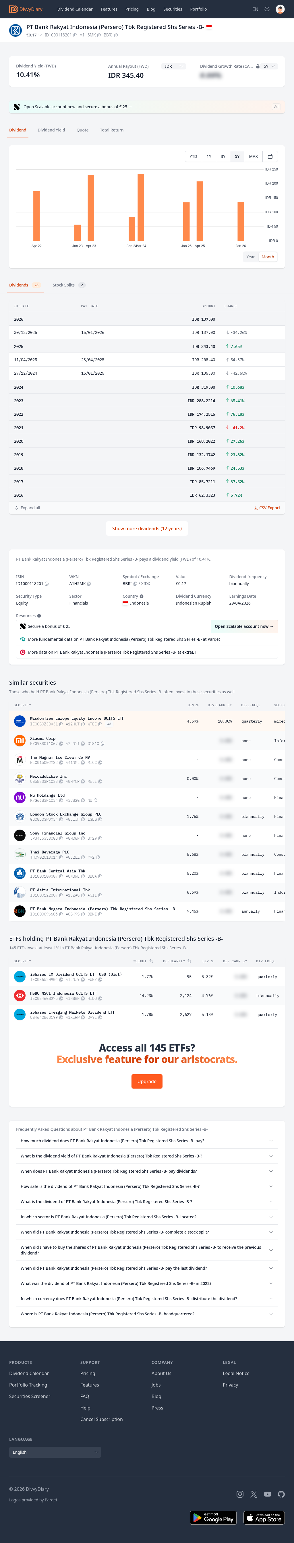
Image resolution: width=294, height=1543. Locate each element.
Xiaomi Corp (42, 738)
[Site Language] (255, 9)
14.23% (146, 995)
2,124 (186, 995)
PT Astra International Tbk (60, 889)
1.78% (147, 1014)
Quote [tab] (83, 130)
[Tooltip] (141, 596)
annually (250, 911)
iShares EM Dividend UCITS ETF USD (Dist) (76, 974)
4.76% (207, 995)
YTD (193, 156)
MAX (253, 156)
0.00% (192, 778)
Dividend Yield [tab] (51, 130)
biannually (252, 816)
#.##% (210, 75)
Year (251, 257)
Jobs (156, 1385)
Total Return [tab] (112, 130)
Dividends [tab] (25, 285)
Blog (151, 9)
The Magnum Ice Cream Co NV (60, 757)
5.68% (192, 854)
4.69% (192, 721)
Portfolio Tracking (28, 1385)
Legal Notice (236, 1373)
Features (109, 9)
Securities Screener (29, 1396)
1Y (209, 156)
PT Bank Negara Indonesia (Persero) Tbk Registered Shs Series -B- (103, 908)
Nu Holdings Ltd (47, 794)
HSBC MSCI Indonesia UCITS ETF (63, 993)
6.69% (192, 892)
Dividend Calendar (75, 9)
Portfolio (198, 9)
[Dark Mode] (267, 9)
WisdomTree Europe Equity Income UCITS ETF (77, 718)
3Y (223, 156)
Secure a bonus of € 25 (49, 626)
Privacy (230, 1385)
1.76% (192, 816)
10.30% (225, 721)
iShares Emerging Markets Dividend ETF (72, 1012)
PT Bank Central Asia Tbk (57, 870)
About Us (161, 1373)
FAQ (84, 1396)
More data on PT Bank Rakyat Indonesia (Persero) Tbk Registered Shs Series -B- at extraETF (113, 652)
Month (268, 257)
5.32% (207, 976)
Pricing (132, 9)
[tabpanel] (147, 206)
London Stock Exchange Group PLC (65, 813)
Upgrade (147, 1081)
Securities (172, 9)
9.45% (192, 911)
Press (157, 1408)
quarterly (251, 721)
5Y (237, 156)
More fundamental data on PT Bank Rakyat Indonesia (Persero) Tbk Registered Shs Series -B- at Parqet (124, 639)
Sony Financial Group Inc (57, 832)
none (246, 740)
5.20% (192, 873)
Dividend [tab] (17, 130)
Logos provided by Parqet (33, 1500)
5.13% (207, 1014)
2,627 (186, 1014)
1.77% (147, 976)
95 (189, 976)
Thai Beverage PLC (49, 851)
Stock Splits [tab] (69, 285)
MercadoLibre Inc (48, 776)
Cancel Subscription (101, 1419)
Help (85, 1408)
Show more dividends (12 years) (147, 528)
